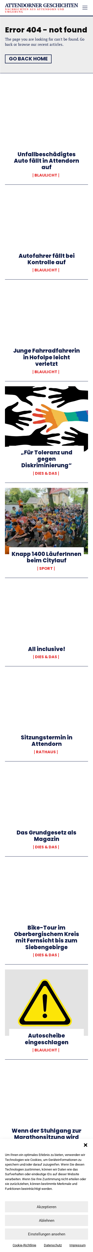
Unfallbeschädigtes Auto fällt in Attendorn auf (46, 161)
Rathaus (46, 752)
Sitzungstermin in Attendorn (46, 741)
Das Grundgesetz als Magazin (46, 836)
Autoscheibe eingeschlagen (46, 1039)
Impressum (77, 1245)
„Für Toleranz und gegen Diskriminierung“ (46, 459)
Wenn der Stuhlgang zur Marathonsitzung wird (46, 1134)
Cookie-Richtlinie (24, 1245)
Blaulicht (45, 175)
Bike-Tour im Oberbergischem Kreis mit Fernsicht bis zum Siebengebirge (46, 937)
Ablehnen (46, 1220)
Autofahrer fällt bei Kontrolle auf (47, 259)
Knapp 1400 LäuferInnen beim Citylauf (46, 557)
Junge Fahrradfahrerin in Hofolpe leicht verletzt (46, 357)
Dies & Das (46, 473)
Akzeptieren (46, 1207)
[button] (85, 1145)
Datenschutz (53, 1245)
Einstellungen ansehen (46, 1234)
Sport (46, 569)
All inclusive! (46, 649)
